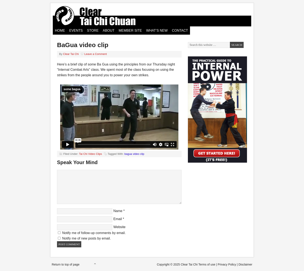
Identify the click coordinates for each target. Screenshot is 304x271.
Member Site (130, 30)
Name (117, 211)
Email (117, 219)
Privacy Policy (227, 264)
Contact (180, 30)
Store (93, 30)
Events (76, 30)
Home (60, 30)
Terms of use (206, 264)
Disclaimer (245, 264)
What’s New (157, 30)
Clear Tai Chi (100, 15)
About (108, 30)
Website (119, 227)
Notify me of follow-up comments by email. (94, 233)
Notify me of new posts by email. (86, 238)
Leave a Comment (95, 54)
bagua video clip (134, 153)
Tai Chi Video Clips (90, 153)
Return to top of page (66, 264)
